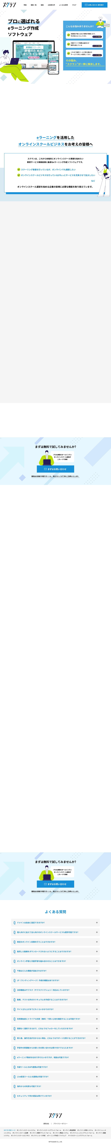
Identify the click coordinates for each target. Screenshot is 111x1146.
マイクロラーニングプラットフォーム (80, 1135)
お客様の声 (51, 5)
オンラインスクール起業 (20, 1133)
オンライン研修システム (85, 1130)
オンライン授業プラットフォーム (40, 1133)
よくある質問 (63, 5)
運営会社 (46, 1123)
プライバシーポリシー (60, 1123)
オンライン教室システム (60, 1133)
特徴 (25, 5)
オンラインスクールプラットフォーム (49, 1130)
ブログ (74, 5)
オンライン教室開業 (69, 1130)
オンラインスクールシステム (26, 1130)
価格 (42, 5)
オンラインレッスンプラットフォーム (82, 1133)
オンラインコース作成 (38, 1135)
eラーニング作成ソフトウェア (56, 1135)
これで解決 (98, 37)
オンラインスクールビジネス (20, 1135)
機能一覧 (33, 5)
